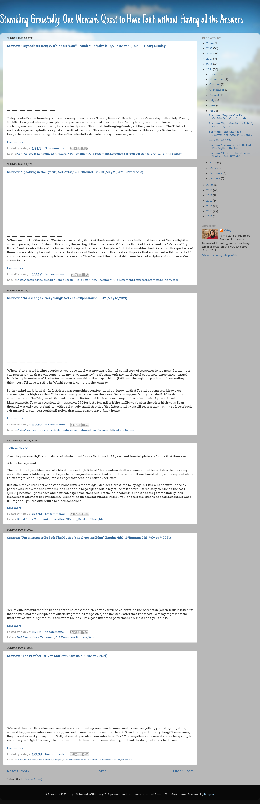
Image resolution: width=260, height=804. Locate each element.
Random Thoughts (90, 519)
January (215, 178)
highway (83, 429)
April (213, 162)
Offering (71, 519)
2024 (209, 53)
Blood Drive (25, 519)
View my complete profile (219, 255)
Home (101, 771)
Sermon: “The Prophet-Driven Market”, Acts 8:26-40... (229, 155)
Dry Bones (57, 279)
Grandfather (71, 759)
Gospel (57, 759)
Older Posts (183, 771)
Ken (53, 153)
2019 (209, 190)
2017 (209, 200)
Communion (43, 519)
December (216, 73)
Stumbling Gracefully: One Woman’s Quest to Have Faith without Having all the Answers (121, 20)
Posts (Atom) (33, 779)
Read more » (15, 142)
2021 (209, 69)
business (30, 759)
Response (116, 153)
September (217, 89)
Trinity (155, 153)
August (214, 94)
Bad (19, 637)
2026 (209, 42)
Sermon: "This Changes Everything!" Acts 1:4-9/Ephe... (230, 133)
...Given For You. (19, 448)
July (212, 100)
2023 (209, 58)
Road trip (118, 429)
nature (61, 153)
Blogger (209, 794)
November (217, 79)
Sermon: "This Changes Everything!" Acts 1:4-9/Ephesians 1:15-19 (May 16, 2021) (67, 298)
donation (59, 519)
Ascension (31, 429)
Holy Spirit (82, 279)
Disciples (43, 279)
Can (20, 153)
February (216, 173)
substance (142, 153)
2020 (209, 184)
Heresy (28, 153)
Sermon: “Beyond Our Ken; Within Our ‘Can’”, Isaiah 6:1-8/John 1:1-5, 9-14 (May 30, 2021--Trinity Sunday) (87, 46)
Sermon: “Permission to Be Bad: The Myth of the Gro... (230, 146)
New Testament (77, 153)
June (212, 105)
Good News (44, 759)
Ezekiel (69, 279)
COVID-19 (45, 429)
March (214, 167)
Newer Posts (18, 771)
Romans (81, 637)
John (46, 153)
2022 (209, 63)
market (86, 759)
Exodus (28, 637)
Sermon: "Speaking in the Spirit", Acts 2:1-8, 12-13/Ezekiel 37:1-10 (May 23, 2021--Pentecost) (75, 172)
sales (117, 759)
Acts (20, 279)
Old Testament (99, 153)
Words (173, 279)
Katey (227, 230)
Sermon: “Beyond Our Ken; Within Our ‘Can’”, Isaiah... (228, 117)
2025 (209, 48)
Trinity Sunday (171, 153)
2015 (209, 211)
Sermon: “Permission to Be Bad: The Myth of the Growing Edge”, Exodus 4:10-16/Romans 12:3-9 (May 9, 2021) (89, 537)
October (215, 84)
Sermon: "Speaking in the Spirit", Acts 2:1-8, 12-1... (231, 125)
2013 (209, 216)
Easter (57, 429)
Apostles (30, 279)
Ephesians (70, 429)
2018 (209, 195)
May (212, 110)
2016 (209, 206)
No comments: (55, 148)
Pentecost (140, 279)
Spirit (164, 279)
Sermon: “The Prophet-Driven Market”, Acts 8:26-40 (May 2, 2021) (57, 656)
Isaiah (38, 153)
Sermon (129, 153)
